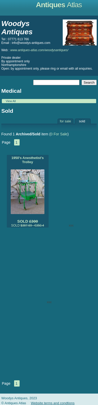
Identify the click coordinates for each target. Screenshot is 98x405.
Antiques (59, 5)
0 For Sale (58, 134)
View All (11, 101)
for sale (65, 121)
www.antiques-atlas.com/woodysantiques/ (39, 50)
